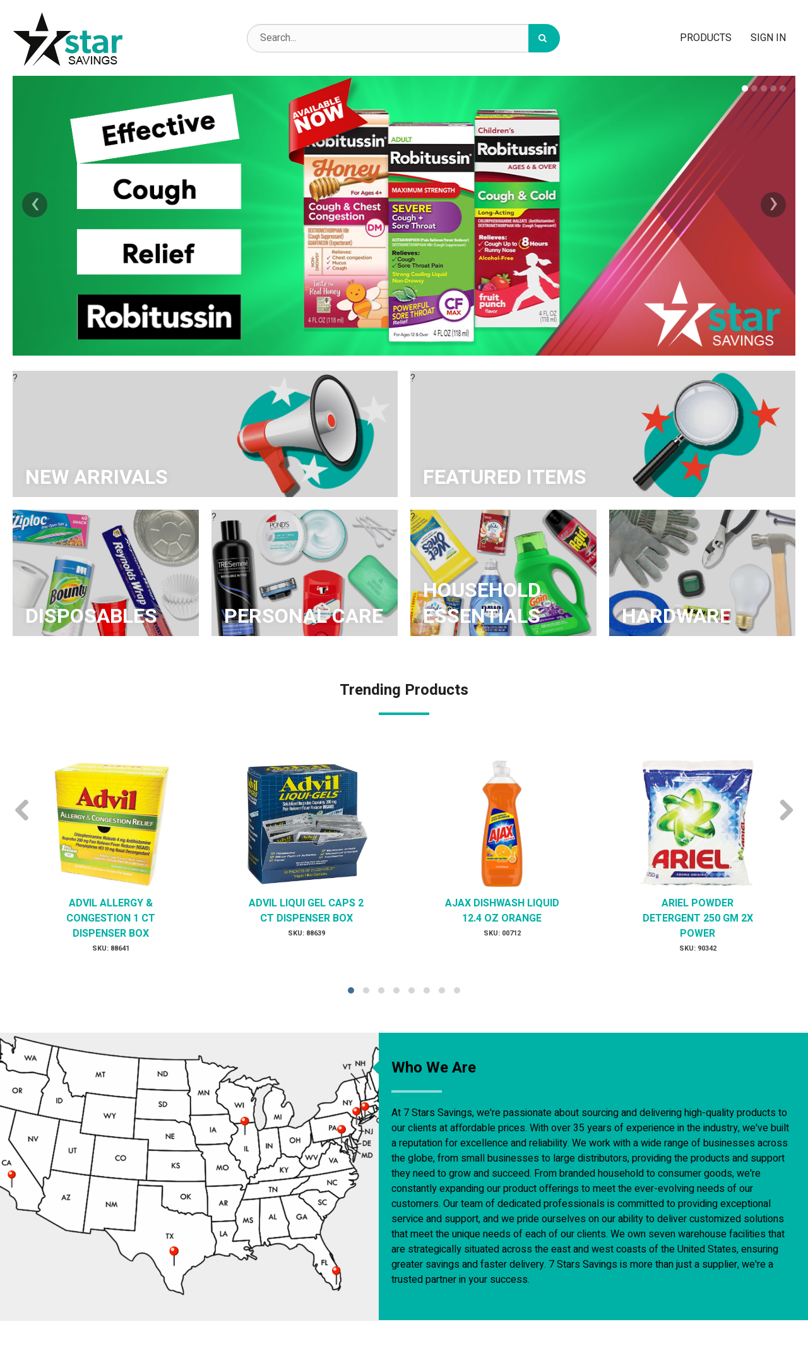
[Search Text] (403, 38)
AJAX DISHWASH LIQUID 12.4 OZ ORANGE (502, 911)
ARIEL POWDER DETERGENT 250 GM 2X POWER (698, 918)
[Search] (544, 38)
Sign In (768, 37)
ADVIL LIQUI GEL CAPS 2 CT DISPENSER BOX (306, 911)
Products (706, 37)
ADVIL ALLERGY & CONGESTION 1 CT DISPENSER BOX (110, 918)
